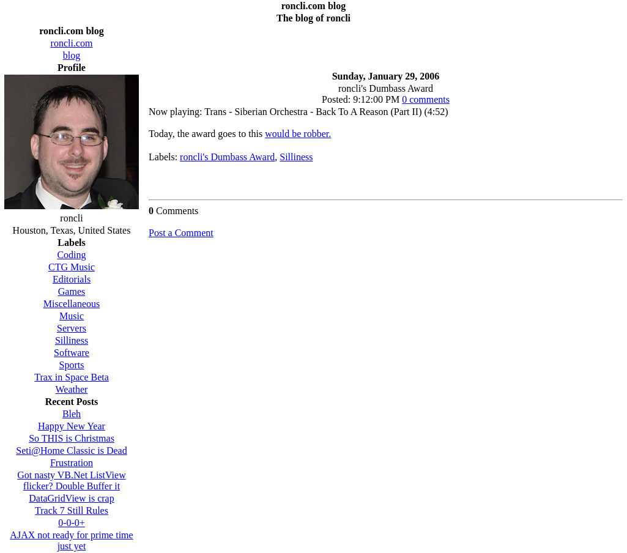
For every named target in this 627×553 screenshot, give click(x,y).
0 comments (426, 99)
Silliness (296, 157)
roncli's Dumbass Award (227, 157)
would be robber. (298, 133)
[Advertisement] (386, 44)
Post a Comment (181, 233)
